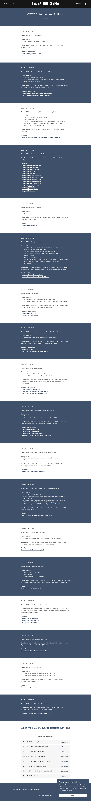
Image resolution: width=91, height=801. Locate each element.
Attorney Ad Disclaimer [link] (45, 795)
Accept (73, 795)
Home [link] (5, 3)
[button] (13, 4)
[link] (45, 4)
